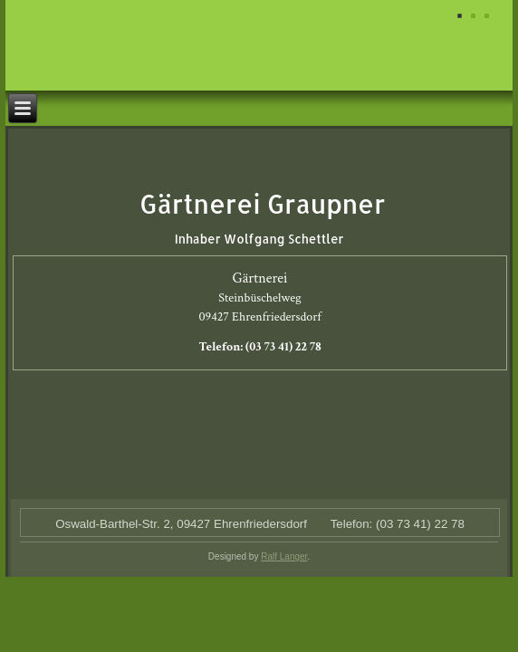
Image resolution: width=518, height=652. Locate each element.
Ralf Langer (284, 556)
